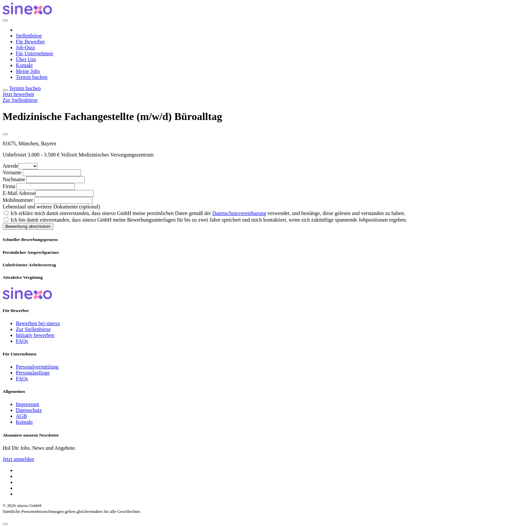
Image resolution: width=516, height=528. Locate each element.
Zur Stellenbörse (20, 100)
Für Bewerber (30, 41)
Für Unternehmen (34, 53)
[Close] (5, 20)
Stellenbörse (29, 35)
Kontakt (24, 65)
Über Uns (26, 59)
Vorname (12, 172)
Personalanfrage (33, 372)
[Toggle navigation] (5, 90)
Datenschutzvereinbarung (239, 213)
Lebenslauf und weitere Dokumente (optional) (51, 206)
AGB (21, 416)
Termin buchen (31, 77)
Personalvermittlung (37, 367)
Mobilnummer (18, 200)
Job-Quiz (25, 47)
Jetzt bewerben (18, 94)
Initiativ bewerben (35, 335)
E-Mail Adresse (19, 193)
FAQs (22, 341)
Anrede (10, 166)
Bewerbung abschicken (28, 226)
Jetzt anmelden (18, 459)
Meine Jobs (28, 71)
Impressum (27, 404)
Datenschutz (29, 410)
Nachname (14, 179)
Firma (9, 186)
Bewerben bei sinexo (38, 323)
